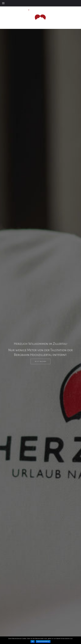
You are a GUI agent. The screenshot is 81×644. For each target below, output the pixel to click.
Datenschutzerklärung (43, 641)
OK (32, 641)
